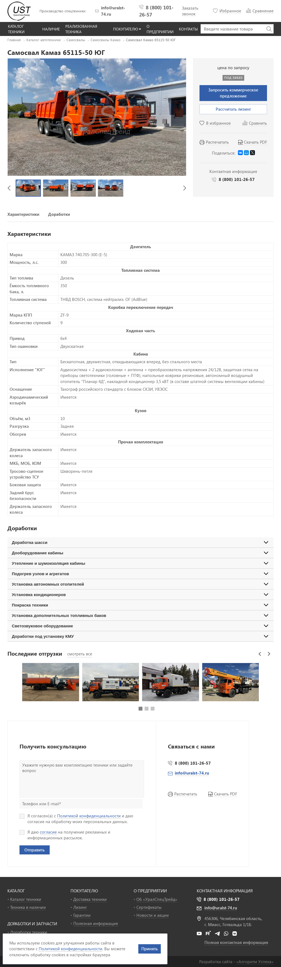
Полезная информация (95, 923)
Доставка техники (90, 899)
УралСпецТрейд (19, 11)
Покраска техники (30, 605)
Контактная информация (225, 890)
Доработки (59, 214)
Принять (149, 948)
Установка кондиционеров (39, 594)
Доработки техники (28, 932)
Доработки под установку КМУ (43, 636)
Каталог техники (25, 899)
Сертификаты (149, 907)
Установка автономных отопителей (48, 584)
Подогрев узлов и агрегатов (40, 573)
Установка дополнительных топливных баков (59, 615)
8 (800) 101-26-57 (237, 179)
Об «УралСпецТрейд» (156, 899)
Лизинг (80, 907)
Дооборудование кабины (37, 552)
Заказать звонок (190, 10)
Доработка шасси (29, 542)
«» (255, 961)
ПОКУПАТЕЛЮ (84, 890)
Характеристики (23, 214)
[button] (9, 188)
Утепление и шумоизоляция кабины (48, 563)
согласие (48, 832)
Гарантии (82, 915)
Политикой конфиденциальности (89, 815)
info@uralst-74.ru (113, 11)
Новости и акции (152, 915)
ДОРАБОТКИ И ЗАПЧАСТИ (32, 923)
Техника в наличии (28, 907)
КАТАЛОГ (16, 890)
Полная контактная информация (236, 942)
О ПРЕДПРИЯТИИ (150, 890)
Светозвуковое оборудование (42, 626)
